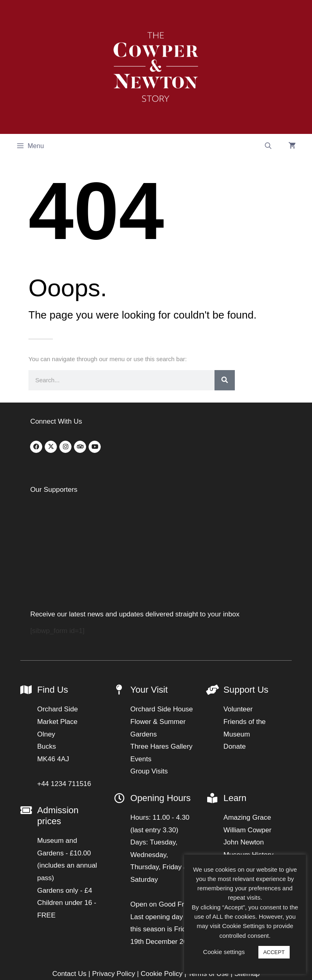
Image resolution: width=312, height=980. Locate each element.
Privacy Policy (113, 900)
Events (141, 685)
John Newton (243, 769)
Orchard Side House (161, 636)
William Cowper (247, 756)
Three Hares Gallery (161, 673)
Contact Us (69, 900)
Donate (234, 673)
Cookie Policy (161, 900)
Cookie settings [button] (224, 951)
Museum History (248, 781)
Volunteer (238, 636)
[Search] (224, 380)
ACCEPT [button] (274, 952)
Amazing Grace (247, 744)
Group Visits (149, 698)
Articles (234, 793)
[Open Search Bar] (268, 146)
